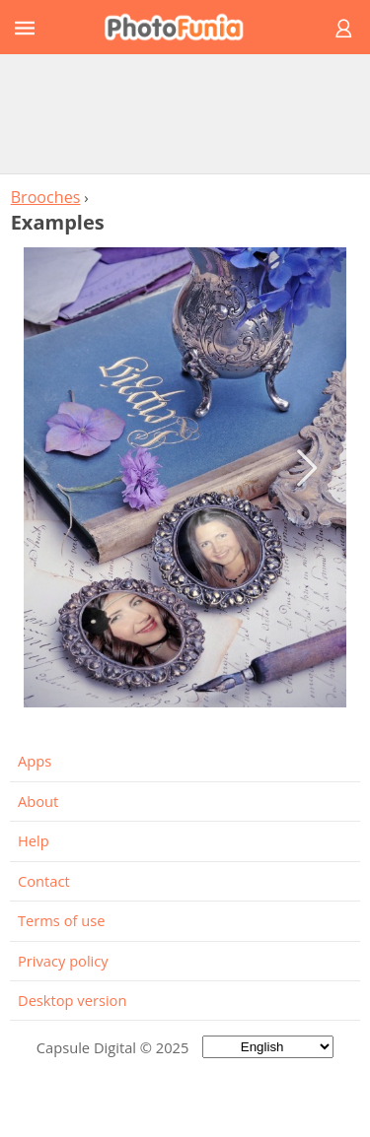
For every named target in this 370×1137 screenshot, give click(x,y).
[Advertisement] (185, 113)
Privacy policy (63, 960)
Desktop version (72, 1000)
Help (33, 840)
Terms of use (61, 920)
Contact (44, 881)
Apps (34, 760)
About (38, 801)
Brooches (46, 197)
